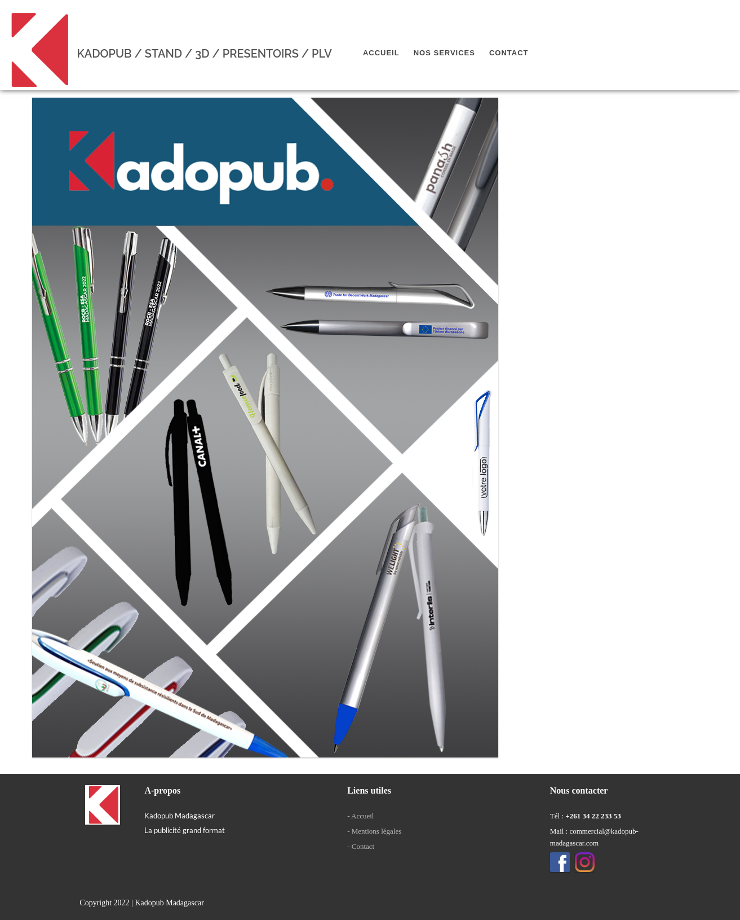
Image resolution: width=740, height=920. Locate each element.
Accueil (381, 53)
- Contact (360, 846)
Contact (509, 53)
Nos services (444, 53)
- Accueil (360, 816)
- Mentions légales (374, 831)
